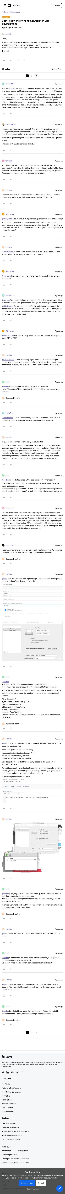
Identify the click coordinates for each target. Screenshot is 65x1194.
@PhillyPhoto (7, 219)
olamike (8, 355)
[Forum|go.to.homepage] (14, 5)
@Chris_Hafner (8, 360)
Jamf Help (6, 1084)
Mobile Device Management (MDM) (16, 1131)
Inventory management (11, 1139)
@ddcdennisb (7, 252)
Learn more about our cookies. (46, 1178)
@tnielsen (6, 276)
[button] (4, 6)
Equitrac (11, 88)
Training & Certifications (11, 1088)
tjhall (7, 382)
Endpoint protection (9, 1155)
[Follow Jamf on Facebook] (22, 1072)
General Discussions (12, 12)
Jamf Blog (6, 1096)
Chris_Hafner (10, 124)
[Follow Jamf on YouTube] (12, 1072)
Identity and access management (15, 1151)
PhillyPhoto (10, 84)
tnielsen (8, 190)
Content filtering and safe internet (15, 1163)
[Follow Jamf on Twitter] (3, 1072)
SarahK (8, 34)
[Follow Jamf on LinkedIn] (7, 1072)
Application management (12, 1135)
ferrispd (8, 161)
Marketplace (7, 1100)
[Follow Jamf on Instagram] (17, 1072)
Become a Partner (9, 1104)
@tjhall (4, 578)
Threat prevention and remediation (15, 1159)
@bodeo (5, 386)
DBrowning (9, 214)
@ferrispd (6, 300)
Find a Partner (7, 1108)
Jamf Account (7, 1112)
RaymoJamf (10, 545)
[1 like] (11, 398)
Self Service (6, 1147)
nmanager (9, 508)
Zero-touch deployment (11, 1127)
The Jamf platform (9, 1123)
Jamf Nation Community (11, 1092)
